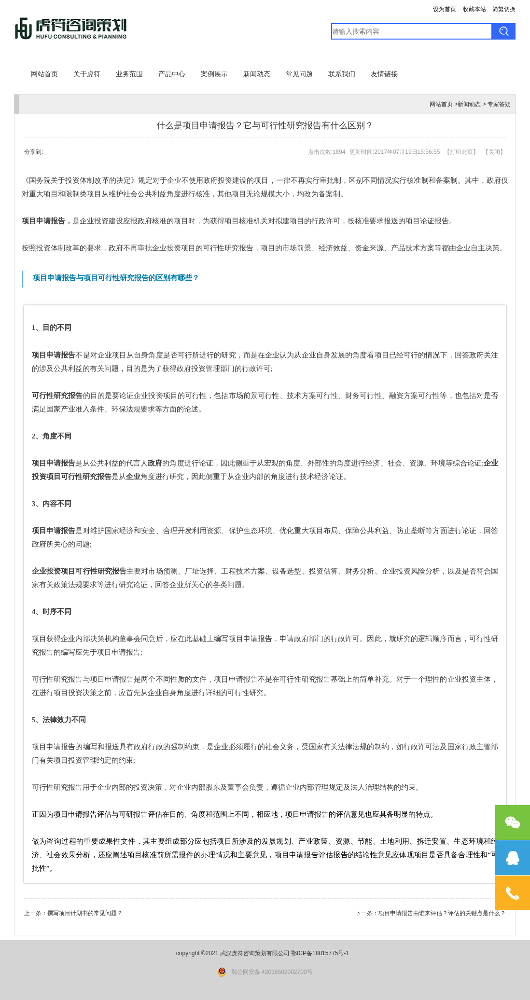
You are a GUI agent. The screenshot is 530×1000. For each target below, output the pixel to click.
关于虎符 (86, 74)
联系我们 (341, 74)
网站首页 (44, 74)
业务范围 (129, 74)
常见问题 (299, 74)
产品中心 (171, 74)
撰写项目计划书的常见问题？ (85, 913)
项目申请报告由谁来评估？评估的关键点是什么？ (442, 913)
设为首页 (444, 9)
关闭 (494, 152)
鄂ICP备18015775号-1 (320, 953)
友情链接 (384, 74)
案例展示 (214, 74)
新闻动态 (256, 74)
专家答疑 (499, 104)
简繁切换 (504, 9)
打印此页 (461, 152)
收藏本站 (474, 9)
